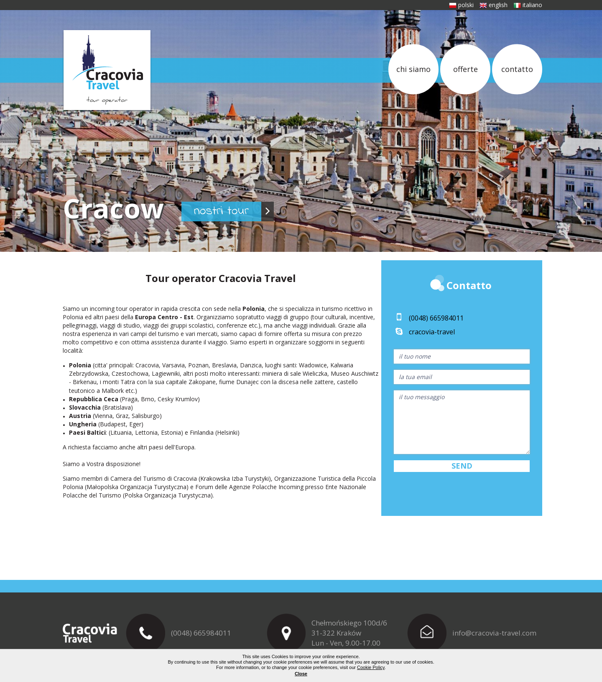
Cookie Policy (371, 667)
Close (301, 673)
